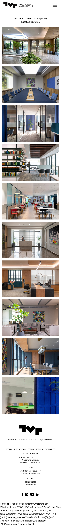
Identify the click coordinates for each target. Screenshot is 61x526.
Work (9, 449)
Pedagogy (20, 449)
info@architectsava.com (30, 474)
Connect (50, 449)
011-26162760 (30, 485)
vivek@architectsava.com (30, 471)
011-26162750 (30, 482)
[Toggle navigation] (55, 5)
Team (31, 449)
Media (39, 449)
